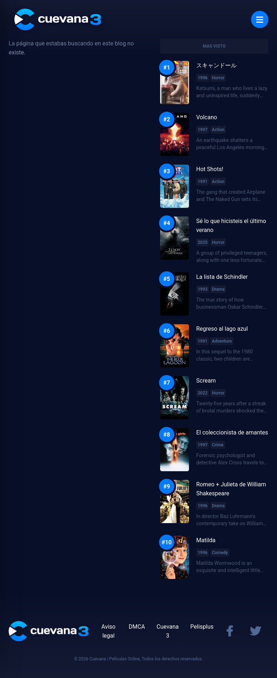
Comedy (220, 552)
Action (218, 129)
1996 (202, 77)
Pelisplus (202, 626)
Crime (217, 444)
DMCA (137, 626)
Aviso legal (108, 631)
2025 (202, 242)
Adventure (222, 341)
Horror (218, 77)
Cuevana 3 (168, 631)
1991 (202, 181)
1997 (202, 129)
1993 (202, 289)
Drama (218, 289)
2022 (202, 393)
